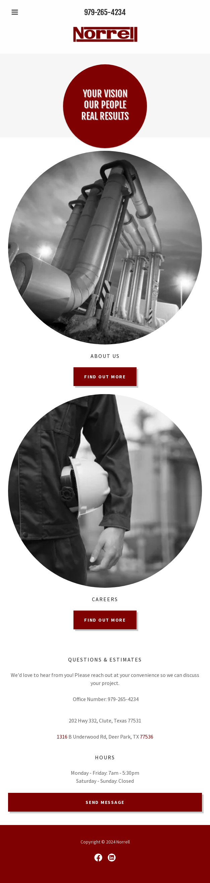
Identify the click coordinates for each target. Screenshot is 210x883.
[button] (22, 12)
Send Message (105, 802)
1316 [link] (62, 736)
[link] (105, 34)
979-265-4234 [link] (105, 12)
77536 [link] (146, 736)
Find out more (105, 377)
